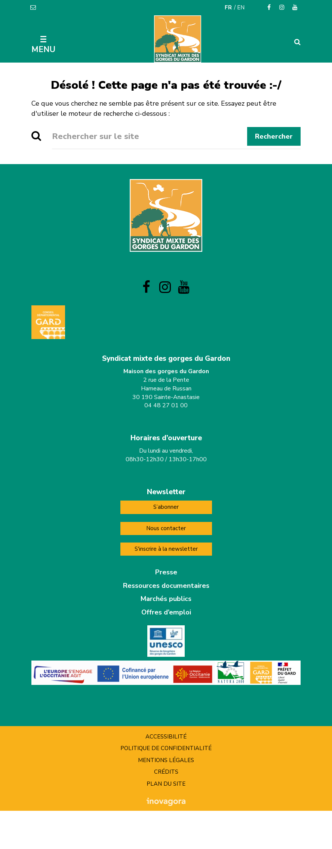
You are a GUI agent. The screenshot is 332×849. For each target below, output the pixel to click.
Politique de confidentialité (166, 748)
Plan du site (166, 784)
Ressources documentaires (166, 585)
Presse (166, 572)
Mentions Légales (166, 760)
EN (241, 7)
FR (228, 7)
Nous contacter (166, 528)
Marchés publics (166, 598)
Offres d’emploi (166, 612)
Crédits (166, 772)
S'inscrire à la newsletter (166, 549)
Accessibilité (166, 736)
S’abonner (166, 507)
